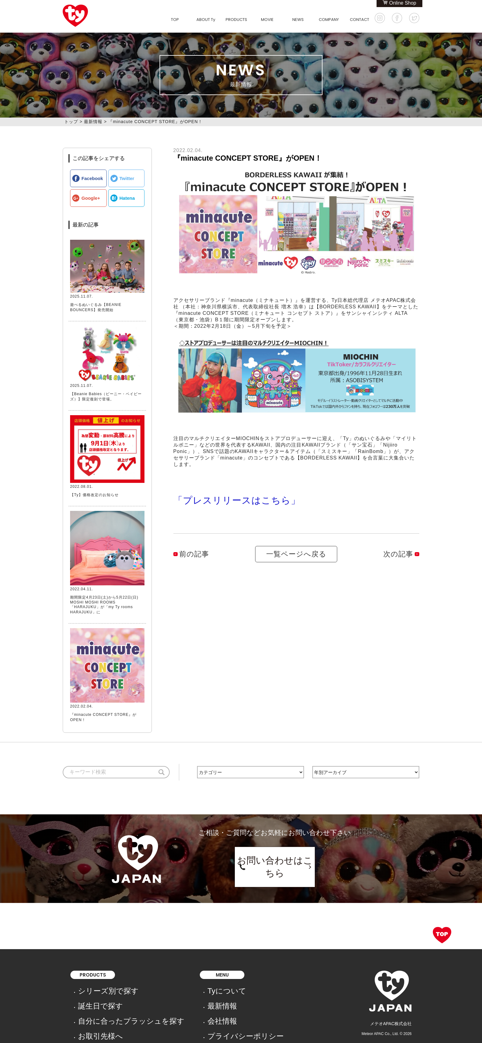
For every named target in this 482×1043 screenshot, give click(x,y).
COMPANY (329, 19)
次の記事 (402, 544)
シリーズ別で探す (95, 983)
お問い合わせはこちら (274, 855)
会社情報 (170, 1000)
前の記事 (189, 544)
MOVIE (267, 19)
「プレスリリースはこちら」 (207, 495)
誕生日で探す (91, 991)
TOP (175, 19)
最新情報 (93, 121)
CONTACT (359, 19)
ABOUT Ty (205, 19)
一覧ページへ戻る (296, 544)
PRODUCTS (236, 19)
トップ (71, 121)
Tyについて (172, 983)
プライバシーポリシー (182, 1009)
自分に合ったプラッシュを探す (108, 1000)
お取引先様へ (91, 1009)
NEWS (298, 19)
